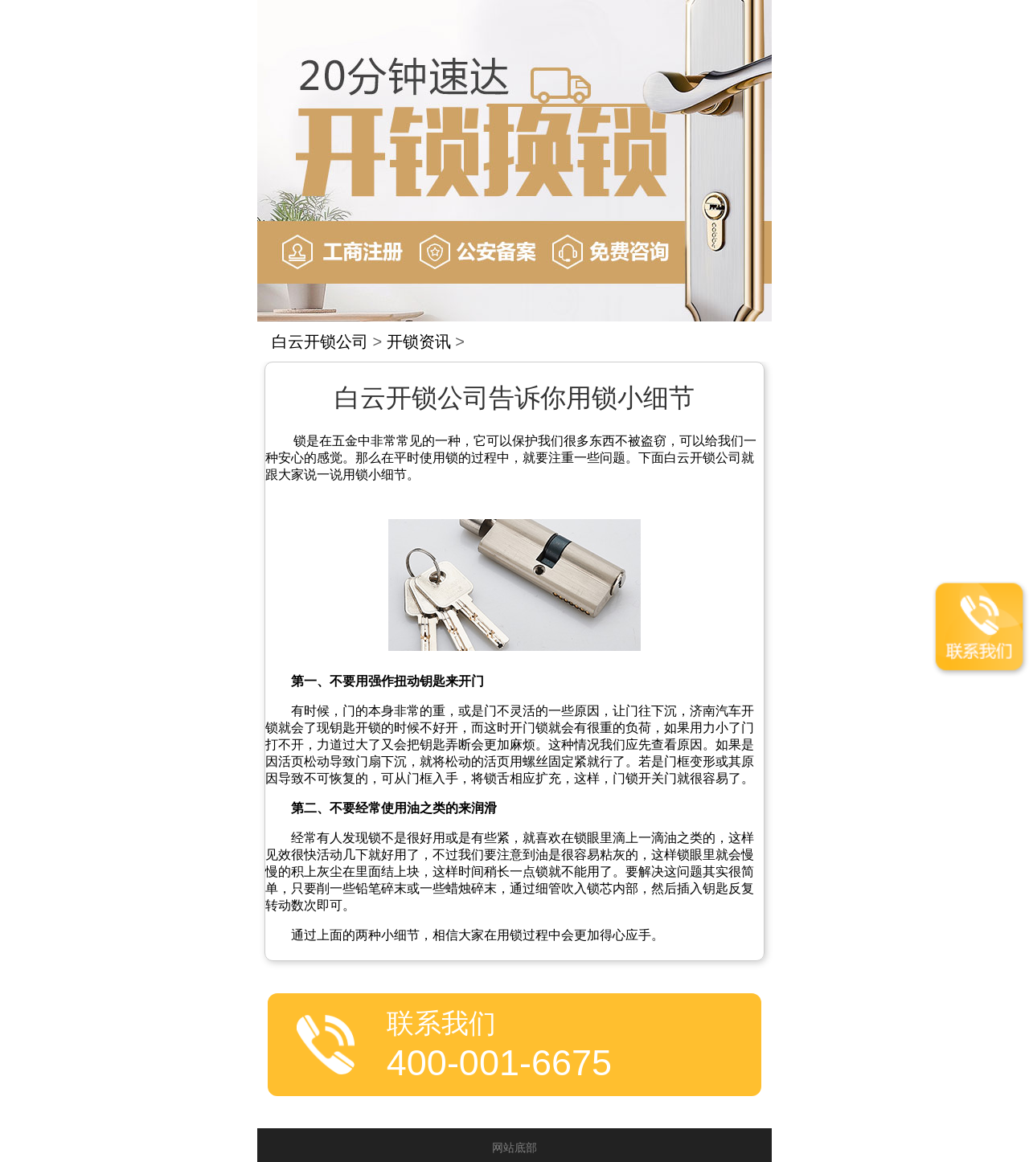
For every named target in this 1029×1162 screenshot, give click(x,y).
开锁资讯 (419, 341)
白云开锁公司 (320, 341)
